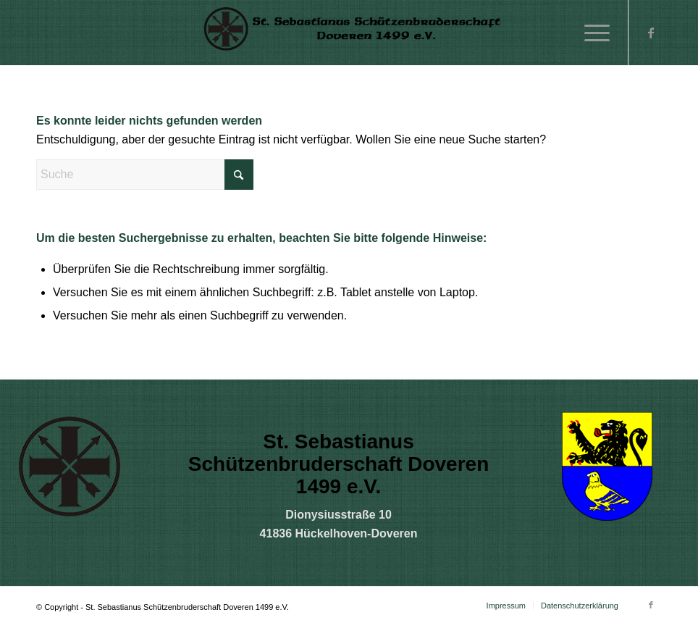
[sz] (349, 32)
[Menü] (590, 32)
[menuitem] (590, 32)
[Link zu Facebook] (651, 32)
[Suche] (144, 174)
